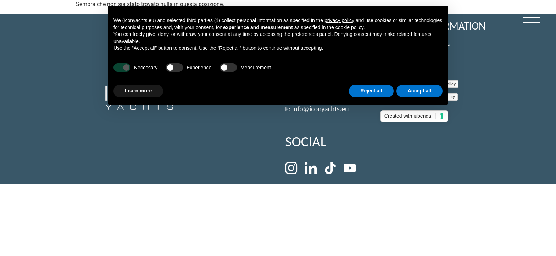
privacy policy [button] (339, 20)
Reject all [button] (371, 91)
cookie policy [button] (349, 27)
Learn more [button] (138, 91)
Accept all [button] (419, 91)
